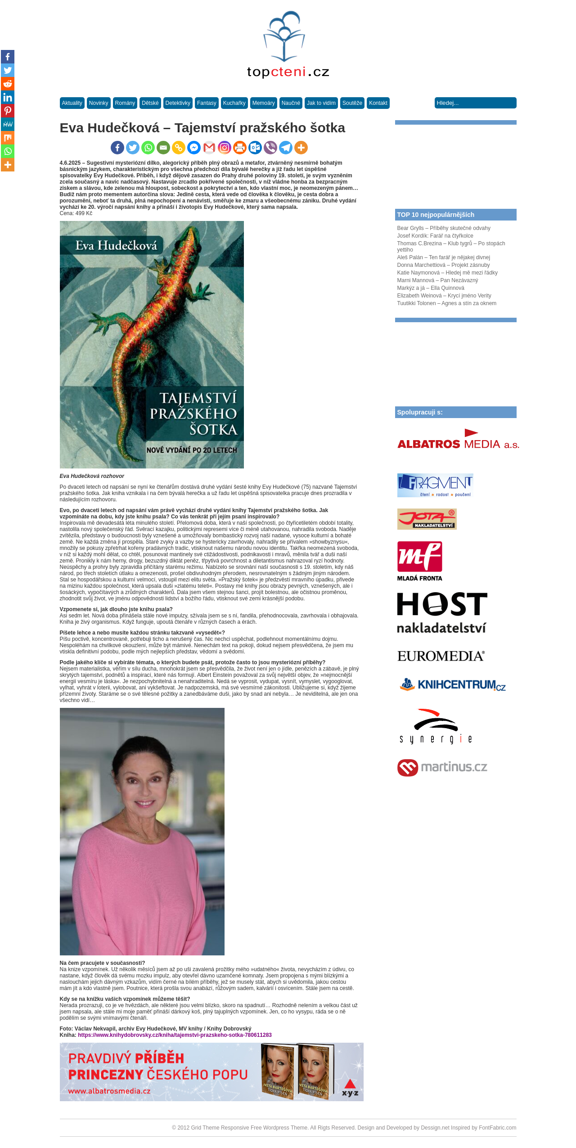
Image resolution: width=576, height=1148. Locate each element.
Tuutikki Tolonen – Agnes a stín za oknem (447, 303)
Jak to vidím (321, 103)
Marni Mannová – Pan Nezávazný (437, 280)
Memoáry (263, 103)
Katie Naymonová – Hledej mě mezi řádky (447, 273)
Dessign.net (435, 1128)
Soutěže (352, 103)
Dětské (150, 103)
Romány (125, 103)
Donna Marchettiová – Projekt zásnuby (443, 265)
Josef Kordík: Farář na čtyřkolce (435, 236)
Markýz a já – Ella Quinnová (430, 288)
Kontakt (378, 103)
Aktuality (72, 103)
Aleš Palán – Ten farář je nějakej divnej (443, 257)
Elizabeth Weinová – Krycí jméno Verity (444, 296)
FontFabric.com (497, 1128)
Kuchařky (234, 103)
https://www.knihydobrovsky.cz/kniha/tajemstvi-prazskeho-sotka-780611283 (174, 1035)
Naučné (291, 103)
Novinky (98, 103)
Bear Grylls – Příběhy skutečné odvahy (443, 228)
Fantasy (206, 103)
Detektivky (178, 103)
